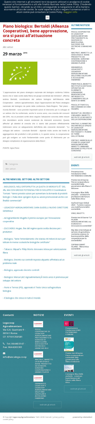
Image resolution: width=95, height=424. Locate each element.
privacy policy (58, 417)
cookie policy (8, 419)
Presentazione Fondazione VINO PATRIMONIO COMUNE (81, 173)
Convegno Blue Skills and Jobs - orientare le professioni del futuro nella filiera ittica (80, 195)
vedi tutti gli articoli (81, 157)
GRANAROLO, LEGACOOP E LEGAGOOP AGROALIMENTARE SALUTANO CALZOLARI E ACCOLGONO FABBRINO (81, 73)
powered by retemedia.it (82, 417)
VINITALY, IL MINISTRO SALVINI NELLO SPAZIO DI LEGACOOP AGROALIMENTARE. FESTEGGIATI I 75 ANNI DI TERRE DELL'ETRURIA (81, 129)
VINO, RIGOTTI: (78, 213)
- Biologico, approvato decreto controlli (21, 270)
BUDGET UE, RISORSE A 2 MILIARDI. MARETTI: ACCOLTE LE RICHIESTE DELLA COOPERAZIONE (81, 116)
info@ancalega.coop (15, 357)
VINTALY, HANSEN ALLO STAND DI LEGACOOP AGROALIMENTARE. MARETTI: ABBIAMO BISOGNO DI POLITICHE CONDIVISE (81, 145)
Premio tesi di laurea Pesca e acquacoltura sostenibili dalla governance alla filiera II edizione (81, 184)
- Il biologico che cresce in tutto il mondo (22, 298)
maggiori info (70, 12)
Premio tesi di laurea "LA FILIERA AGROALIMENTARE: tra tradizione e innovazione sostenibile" (81, 221)
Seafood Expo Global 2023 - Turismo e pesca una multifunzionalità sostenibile (81, 206)
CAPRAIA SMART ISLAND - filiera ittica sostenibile (80, 246)
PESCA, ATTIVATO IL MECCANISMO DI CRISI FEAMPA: (81, 107)
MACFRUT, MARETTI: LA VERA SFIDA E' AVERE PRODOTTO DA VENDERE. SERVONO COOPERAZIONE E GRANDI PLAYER (81, 58)
